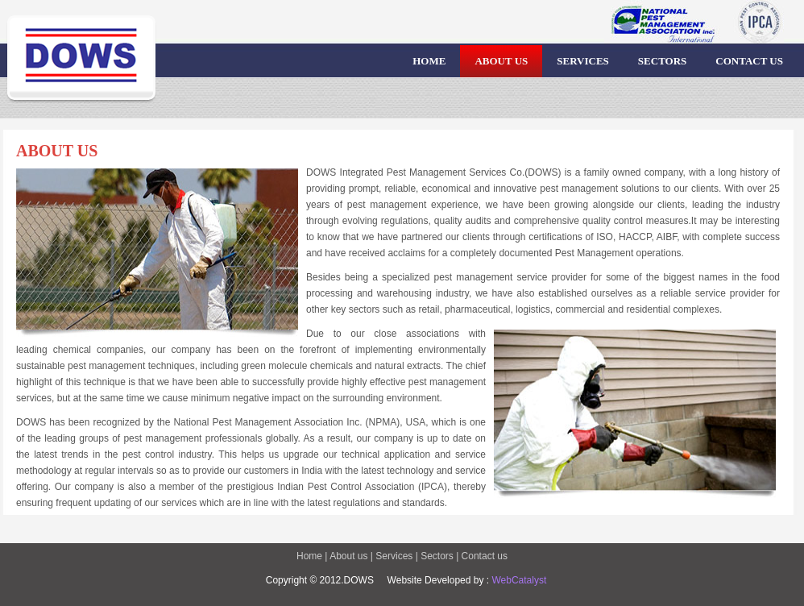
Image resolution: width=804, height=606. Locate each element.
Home (310, 556)
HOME (429, 61)
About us (348, 556)
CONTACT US (749, 61)
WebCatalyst (517, 580)
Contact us (485, 556)
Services (393, 556)
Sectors (436, 556)
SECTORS (662, 61)
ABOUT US (501, 61)
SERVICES (583, 61)
